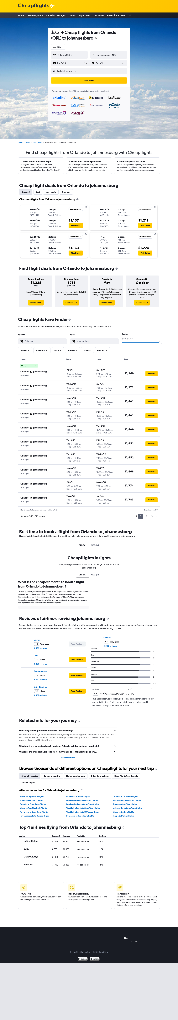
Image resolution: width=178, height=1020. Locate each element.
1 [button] (140, 516)
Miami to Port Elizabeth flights (33, 808)
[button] (68, 63)
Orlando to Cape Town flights (33, 804)
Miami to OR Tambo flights (78, 796)
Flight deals (84, 15)
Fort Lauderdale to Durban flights (34, 816)
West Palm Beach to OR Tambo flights (82, 812)
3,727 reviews (40, 679)
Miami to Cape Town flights (32, 796)
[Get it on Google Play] (82, 959)
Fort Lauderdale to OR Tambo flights (82, 800)
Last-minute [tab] (51, 192)
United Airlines (40, 687)
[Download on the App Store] (94, 959)
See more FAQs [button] (68, 757)
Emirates (37, 640)
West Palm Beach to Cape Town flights (83, 808)
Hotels (72, 15)
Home (21, 15)
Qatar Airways (40, 671)
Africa (28, 142)
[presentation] (95, 38)
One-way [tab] (66, 192)
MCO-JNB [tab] (95, 545)
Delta (36, 655)
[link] (36, 302)
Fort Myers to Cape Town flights (34, 812)
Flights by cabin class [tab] (75, 776)
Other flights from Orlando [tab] (126, 776)
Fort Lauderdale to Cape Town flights (82, 804)
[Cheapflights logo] (33, 6)
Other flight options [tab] (99, 776)
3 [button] (152, 516)
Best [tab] (38, 192)
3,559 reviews (40, 648)
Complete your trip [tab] (52, 776)
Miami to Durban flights (123, 812)
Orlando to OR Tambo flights (125, 796)
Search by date (35, 15)
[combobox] (58, 47)
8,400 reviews (40, 664)
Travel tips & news (116, 15)
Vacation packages (55, 15)
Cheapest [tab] (26, 192)
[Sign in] (130, 15)
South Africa (37, 142)
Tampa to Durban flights (123, 816)
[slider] (160, 342)
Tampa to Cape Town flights (125, 804)
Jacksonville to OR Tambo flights (127, 800)
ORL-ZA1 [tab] (82, 545)
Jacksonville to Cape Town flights (127, 808)
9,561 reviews (40, 695)
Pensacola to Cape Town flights (80, 816)
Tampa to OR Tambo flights (31, 800)
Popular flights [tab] (28, 782)
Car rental (99, 15)
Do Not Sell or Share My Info (80, 952)
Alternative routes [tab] (30, 776)
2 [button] (146, 516)
